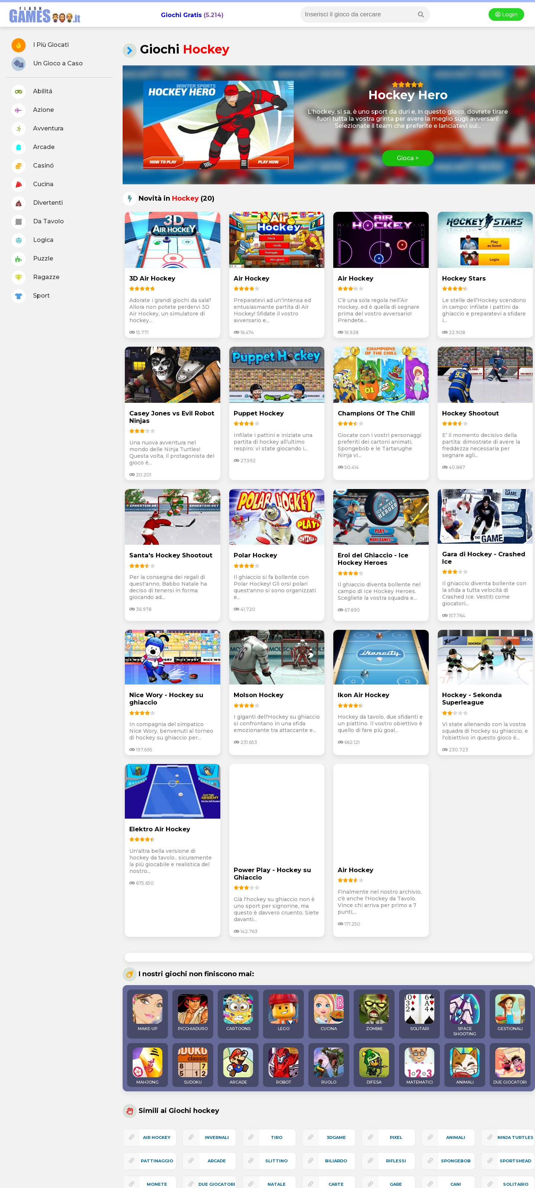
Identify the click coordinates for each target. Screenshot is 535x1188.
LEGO (283, 1012)
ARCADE (238, 1066)
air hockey (157, 1137)
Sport (31, 296)
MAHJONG (147, 1066)
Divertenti (37, 203)
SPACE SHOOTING (465, 1015)
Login (506, 14)
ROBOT (283, 1066)
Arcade (33, 147)
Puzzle (32, 259)
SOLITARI (419, 1012)
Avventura (38, 129)
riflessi (396, 1160)
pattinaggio (157, 1160)
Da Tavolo (38, 222)
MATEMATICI (419, 1066)
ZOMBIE (374, 1012)
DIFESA (374, 1066)
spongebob (456, 1160)
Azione (33, 110)
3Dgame (336, 1137)
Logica (33, 240)
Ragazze (35, 278)
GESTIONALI (510, 1012)
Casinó (33, 166)
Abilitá (32, 92)
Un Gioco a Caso (47, 64)
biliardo (336, 1160)
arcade (217, 1160)
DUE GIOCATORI (510, 1066)
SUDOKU (193, 1066)
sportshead (515, 1160)
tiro (276, 1137)
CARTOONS (238, 1012)
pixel (396, 1137)
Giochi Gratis (181, 15)
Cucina (33, 185)
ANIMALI (465, 1066)
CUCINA (329, 1012)
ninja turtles (515, 1137)
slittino (276, 1160)
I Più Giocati (40, 45)
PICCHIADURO (193, 1012)
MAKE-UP (147, 1012)
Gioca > (408, 158)
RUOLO (329, 1066)
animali (455, 1137)
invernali (217, 1137)
